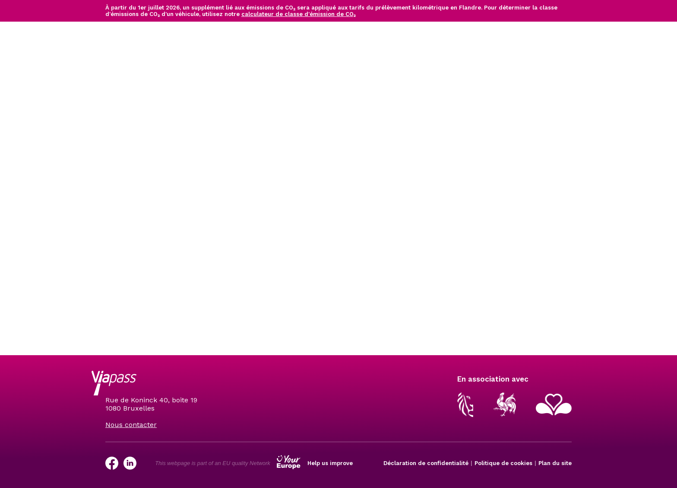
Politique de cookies (503, 463)
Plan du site (555, 463)
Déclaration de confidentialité (425, 463)
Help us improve (330, 463)
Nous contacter (131, 425)
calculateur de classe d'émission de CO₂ (298, 14)
